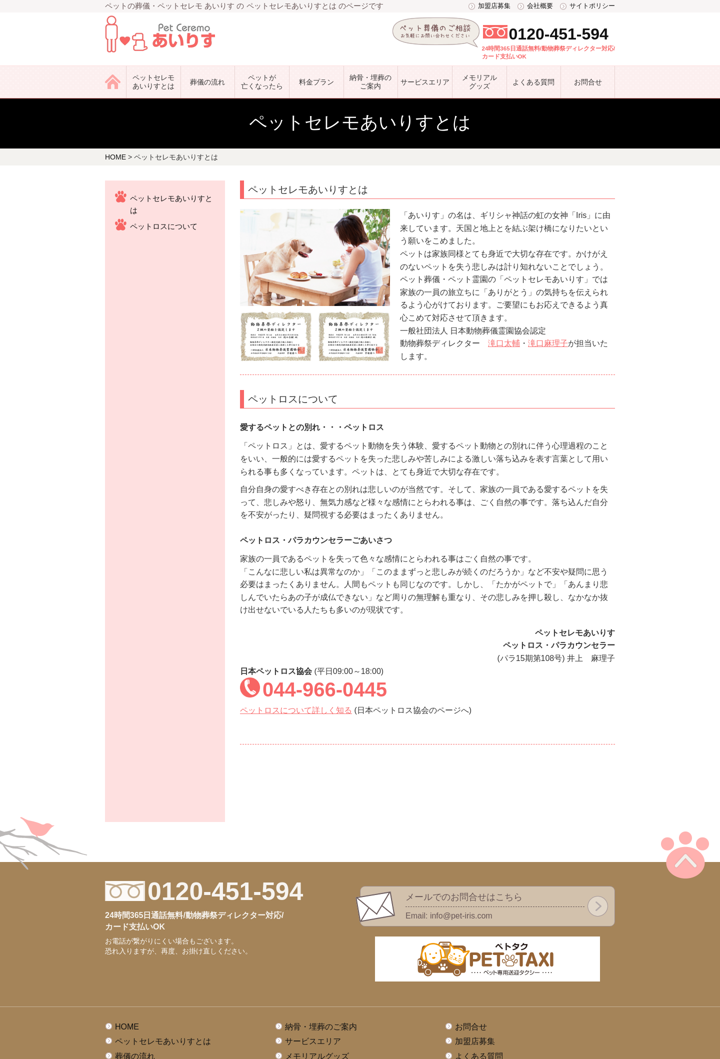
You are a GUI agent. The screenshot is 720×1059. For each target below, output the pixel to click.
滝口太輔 (504, 343)
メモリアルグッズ (317, 978)
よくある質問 (533, 82)
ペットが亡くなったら (262, 82)
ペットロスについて (164, 226)
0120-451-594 (558, 34)
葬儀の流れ (207, 82)
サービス (425, 82)
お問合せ (588, 82)
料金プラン (316, 82)
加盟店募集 (494, 6)
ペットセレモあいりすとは (153, 82)
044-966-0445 (324, 689)
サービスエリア (313, 964)
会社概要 (540, 6)
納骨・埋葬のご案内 (371, 82)
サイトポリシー (592, 6)
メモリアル (479, 82)
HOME (127, 949)
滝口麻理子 (548, 343)
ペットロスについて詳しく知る (296, 710)
